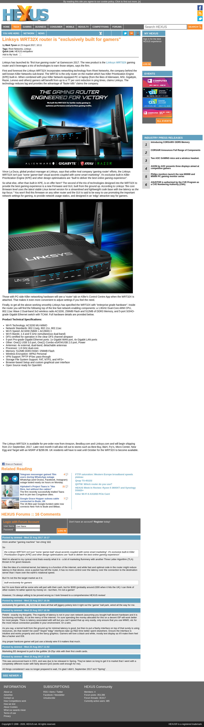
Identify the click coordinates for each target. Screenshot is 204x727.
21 (64, 486)
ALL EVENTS (164, 121)
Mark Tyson (11, 45)
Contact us (9, 698)
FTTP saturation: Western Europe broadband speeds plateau (104, 475)
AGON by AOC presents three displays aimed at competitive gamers (175, 167)
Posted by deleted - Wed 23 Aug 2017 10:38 (25, 610)
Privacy (7, 716)
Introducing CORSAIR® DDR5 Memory (170, 142)
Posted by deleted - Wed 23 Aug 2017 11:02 (25, 646)
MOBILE (70, 27)
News (41, 33)
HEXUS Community (98, 687)
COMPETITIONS (100, 27)
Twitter (60, 692)
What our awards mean (15, 710)
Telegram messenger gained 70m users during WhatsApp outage (38, 475)
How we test (9, 704)
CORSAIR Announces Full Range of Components (175, 150)
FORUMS (117, 27)
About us (8, 692)
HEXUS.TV (83, 27)
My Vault (13, 54)
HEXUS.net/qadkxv (24, 51)
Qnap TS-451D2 (83, 480)
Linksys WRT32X (116, 62)
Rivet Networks (16, 49)
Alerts (52, 692)
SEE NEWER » (12, 675)
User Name (9, 526)
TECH (16, 27)
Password (8, 529)
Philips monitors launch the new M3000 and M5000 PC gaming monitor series (173, 175)
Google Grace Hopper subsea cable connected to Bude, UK (39, 500)
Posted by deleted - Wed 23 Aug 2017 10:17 (25, 537)
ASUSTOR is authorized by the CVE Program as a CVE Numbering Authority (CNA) (175, 183)
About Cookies (11, 707)
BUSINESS (40, 27)
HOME (6, 27)
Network (28, 33)
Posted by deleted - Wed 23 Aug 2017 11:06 (25, 656)
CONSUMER (56, 27)
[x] (139, 1)
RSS (45, 692)
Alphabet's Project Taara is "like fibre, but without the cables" (37, 487)
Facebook (48, 695)
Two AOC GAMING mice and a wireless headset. (175, 158)
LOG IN (146, 64)
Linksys (27, 49)
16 (131, 33)
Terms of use (10, 713)
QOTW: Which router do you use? (93, 484)
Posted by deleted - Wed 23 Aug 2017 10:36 (25, 600)
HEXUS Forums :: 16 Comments (31, 514)
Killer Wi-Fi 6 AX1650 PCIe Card (92, 494)
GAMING (27, 27)
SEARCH (195, 27)
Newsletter (59, 695)
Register (98, 521)
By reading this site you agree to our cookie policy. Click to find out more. (100, 1)
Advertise (8, 695)
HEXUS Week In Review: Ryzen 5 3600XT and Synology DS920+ (105, 489)
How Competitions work (15, 701)
